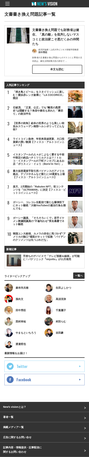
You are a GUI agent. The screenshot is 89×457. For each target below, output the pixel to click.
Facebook (24, 379)
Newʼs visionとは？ (14, 406)
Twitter (22, 366)
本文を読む (57, 69)
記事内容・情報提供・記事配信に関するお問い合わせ (22, 449)
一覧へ (79, 275)
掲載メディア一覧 (13, 427)
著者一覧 (8, 417)
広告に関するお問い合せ (17, 437)
